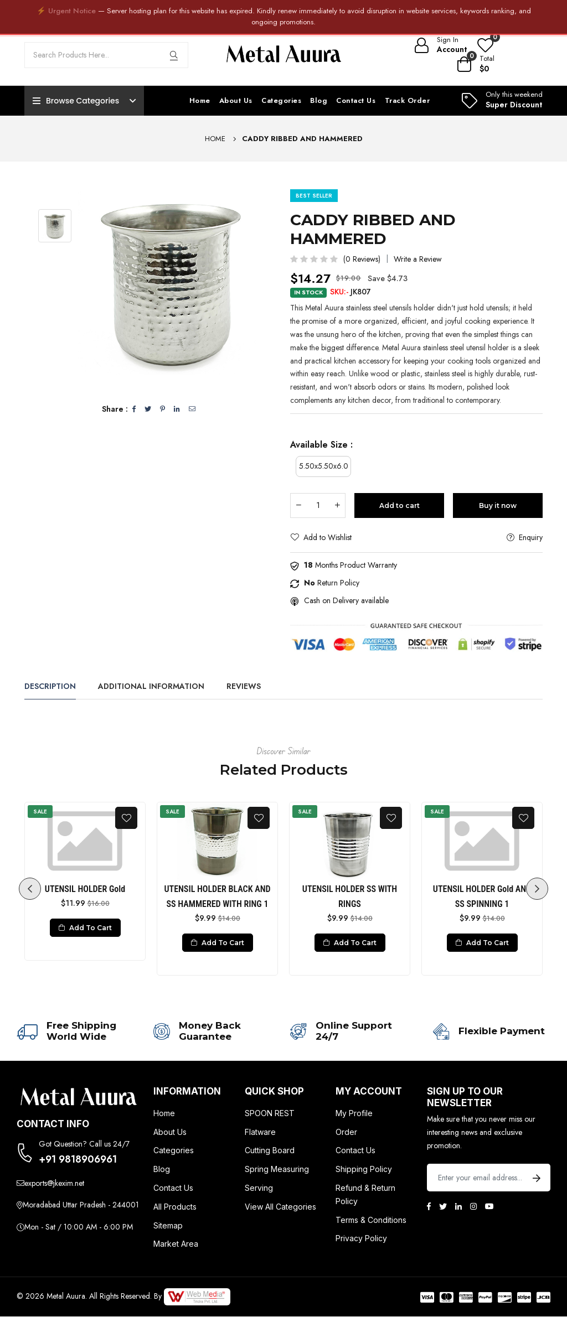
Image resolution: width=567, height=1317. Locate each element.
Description (50, 686)
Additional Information (151, 686)
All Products (175, 1206)
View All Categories (280, 1206)
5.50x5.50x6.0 (323, 465)
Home (199, 100)
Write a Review (418, 259)
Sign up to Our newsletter (465, 1097)
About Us (235, 100)
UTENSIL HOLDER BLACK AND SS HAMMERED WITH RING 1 (217, 897)
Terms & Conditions (371, 1220)
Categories (281, 100)
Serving (259, 1188)
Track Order (407, 100)
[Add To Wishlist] (126, 818)
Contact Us (355, 100)
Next (537, 889)
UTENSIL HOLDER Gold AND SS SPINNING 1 (482, 897)
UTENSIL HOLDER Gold (85, 889)
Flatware (260, 1132)
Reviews (243, 686)
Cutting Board (270, 1150)
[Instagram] (473, 1206)
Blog (318, 100)
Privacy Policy (361, 1238)
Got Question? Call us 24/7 (84, 1144)
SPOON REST (270, 1113)
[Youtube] (489, 1206)
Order (346, 1132)
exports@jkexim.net (54, 1183)
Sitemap (168, 1225)
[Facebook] (429, 1206)
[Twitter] (443, 1206)
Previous (30, 889)
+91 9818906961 (78, 1160)
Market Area (175, 1244)
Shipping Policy (364, 1169)
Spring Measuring (277, 1169)
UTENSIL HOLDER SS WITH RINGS (349, 897)
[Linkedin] (458, 1206)
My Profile (354, 1113)
